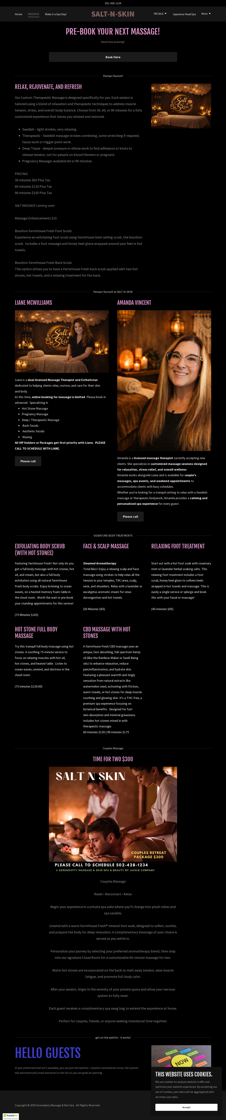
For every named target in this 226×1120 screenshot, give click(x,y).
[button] (160, 13)
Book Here (113, 57)
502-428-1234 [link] (113, 3)
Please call (28, 461)
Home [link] (18, 14)
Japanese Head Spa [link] (184, 14)
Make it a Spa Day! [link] (55, 14)
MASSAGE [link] (33, 14)
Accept (186, 1107)
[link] (113, 15)
